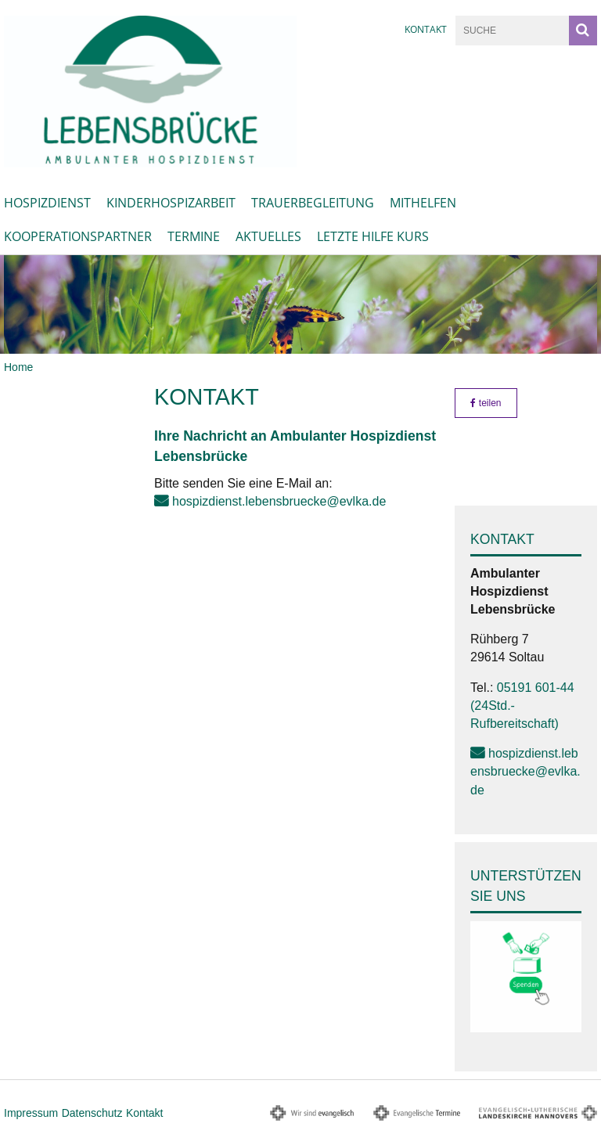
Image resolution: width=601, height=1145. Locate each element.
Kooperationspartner (78, 236)
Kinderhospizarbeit (171, 202)
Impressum (31, 1113)
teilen (485, 403)
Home (18, 367)
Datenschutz (92, 1113)
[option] (300, 304)
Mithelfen (423, 202)
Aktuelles (268, 236)
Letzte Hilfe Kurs (373, 236)
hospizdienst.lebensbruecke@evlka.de (279, 501)
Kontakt (426, 29)
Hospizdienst (47, 202)
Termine (193, 236)
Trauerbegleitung (312, 202)
